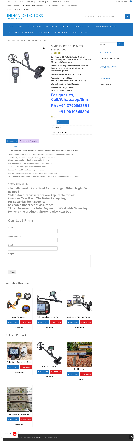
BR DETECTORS (11, 9)
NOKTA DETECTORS (24, 9)
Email (10, 245)
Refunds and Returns (54, 2)
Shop (21, 2)
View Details (27, 322)
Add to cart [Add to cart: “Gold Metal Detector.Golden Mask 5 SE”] (44, 322)
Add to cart (64, 122)
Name (11, 227)
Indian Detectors (25, 15)
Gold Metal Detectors (19, 414)
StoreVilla (39, 437)
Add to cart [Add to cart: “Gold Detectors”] (14, 322)
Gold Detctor (79, 369)
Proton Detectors (13, 6)
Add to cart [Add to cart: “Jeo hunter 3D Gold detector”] (74, 322)
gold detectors (17, 40)
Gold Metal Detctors (34, 26)
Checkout (30, 2)
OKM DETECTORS (73, 6)
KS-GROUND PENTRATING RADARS (55, 6)
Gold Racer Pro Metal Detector (19, 362)
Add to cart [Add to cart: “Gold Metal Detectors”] (14, 419)
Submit (12, 272)
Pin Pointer (66, 26)
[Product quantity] (53, 122)
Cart (8, 2)
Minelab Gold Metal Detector (106, 26)
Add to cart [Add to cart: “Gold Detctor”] (74, 374)
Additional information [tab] (29, 141)
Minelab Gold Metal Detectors (32, 6)
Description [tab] (12, 141)
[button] (44, 48)
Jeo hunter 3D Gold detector (79, 317)
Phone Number (15, 236)
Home (15, 2)
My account (40, 2)
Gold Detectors (51, 26)
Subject (11, 254)
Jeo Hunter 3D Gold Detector (110, 58)
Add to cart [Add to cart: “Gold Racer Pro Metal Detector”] (14, 367)
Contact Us (67, 2)
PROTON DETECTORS (82, 26)
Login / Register (122, 2)
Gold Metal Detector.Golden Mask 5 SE (49, 317)
